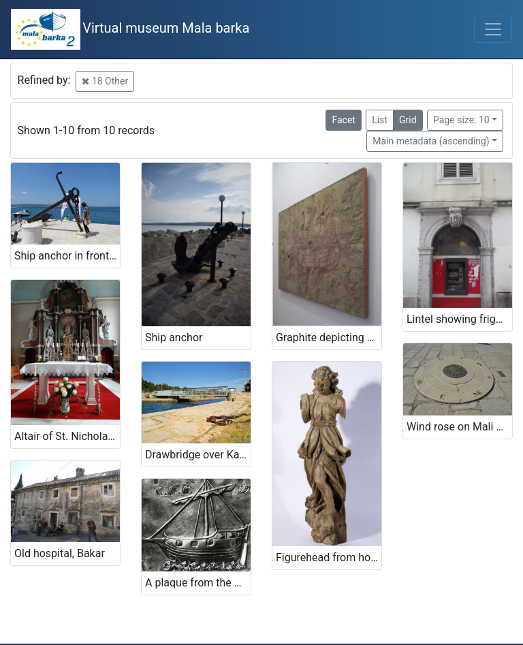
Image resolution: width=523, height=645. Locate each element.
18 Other (105, 81)
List (379, 119)
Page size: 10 (461, 119)
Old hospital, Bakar (59, 553)
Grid (408, 119)
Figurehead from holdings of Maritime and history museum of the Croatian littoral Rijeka (328, 557)
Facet (343, 119)
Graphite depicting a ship (328, 337)
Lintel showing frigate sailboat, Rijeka (459, 319)
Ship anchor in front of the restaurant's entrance (67, 255)
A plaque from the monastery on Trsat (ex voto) (198, 582)
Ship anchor (173, 337)
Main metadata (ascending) (431, 141)
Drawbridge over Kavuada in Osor (198, 454)
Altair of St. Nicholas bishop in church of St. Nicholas (67, 436)
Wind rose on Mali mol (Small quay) (459, 426)
